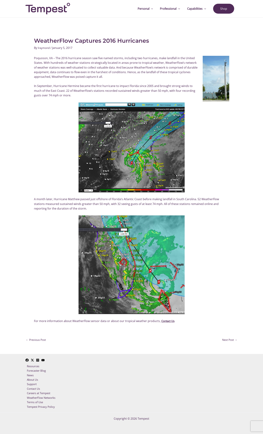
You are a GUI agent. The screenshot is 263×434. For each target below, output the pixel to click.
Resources (32, 366)
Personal (150, 9)
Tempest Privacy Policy (40, 408)
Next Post (229, 339)
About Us (31, 380)
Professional (173, 9)
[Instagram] (37, 359)
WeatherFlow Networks (40, 399)
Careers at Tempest (38, 394)
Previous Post (37, 339)
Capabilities (198, 9)
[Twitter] (32, 359)
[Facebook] (27, 359)
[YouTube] (43, 359)
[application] (156, 9)
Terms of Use (34, 403)
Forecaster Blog (35, 370)
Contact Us (32, 389)
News (29, 375)
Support (30, 384)
